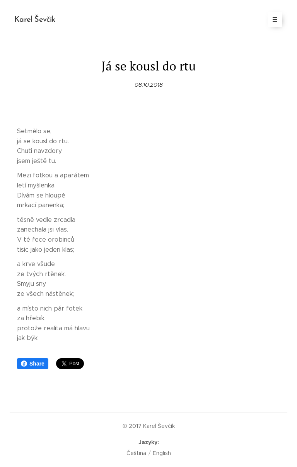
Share (32, 364)
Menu (272, 19)
